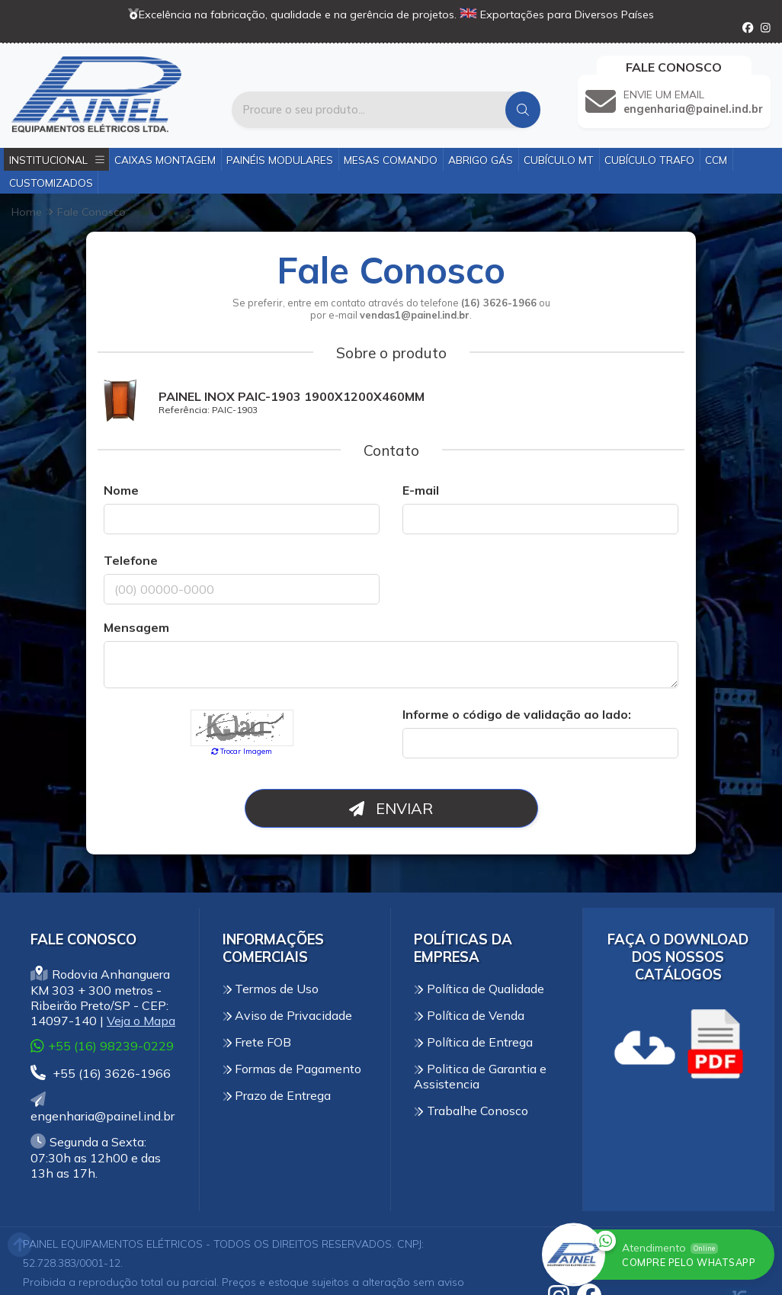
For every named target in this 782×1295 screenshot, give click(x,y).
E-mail (420, 490)
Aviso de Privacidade (288, 1015)
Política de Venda (469, 1015)
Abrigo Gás (480, 159)
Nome (121, 490)
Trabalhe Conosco (471, 1110)
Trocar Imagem (242, 750)
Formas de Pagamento (292, 1068)
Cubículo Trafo (649, 159)
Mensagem (136, 627)
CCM (716, 159)
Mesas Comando (390, 159)
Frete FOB (257, 1042)
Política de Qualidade (479, 988)
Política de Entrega (473, 1042)
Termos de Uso (271, 988)
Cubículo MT (559, 159)
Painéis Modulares (279, 159)
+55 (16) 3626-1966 (100, 1073)
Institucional (56, 159)
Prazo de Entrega (277, 1095)
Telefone (131, 560)
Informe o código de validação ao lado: (516, 714)
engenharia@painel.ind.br (102, 1108)
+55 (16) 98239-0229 (102, 1045)
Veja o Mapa (141, 1020)
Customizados (51, 182)
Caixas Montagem (165, 159)
